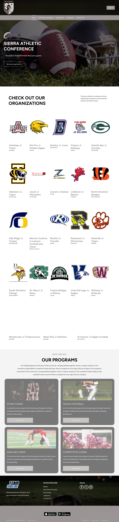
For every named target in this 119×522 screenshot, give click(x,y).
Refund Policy (85, 520)
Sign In (110, 8)
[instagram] (91, 487)
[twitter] (86, 487)
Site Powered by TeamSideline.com (15, 520)
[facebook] (82, 487)
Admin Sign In (104, 520)
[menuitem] (35, 17)
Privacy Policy (95, 520)
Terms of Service (31, 520)
